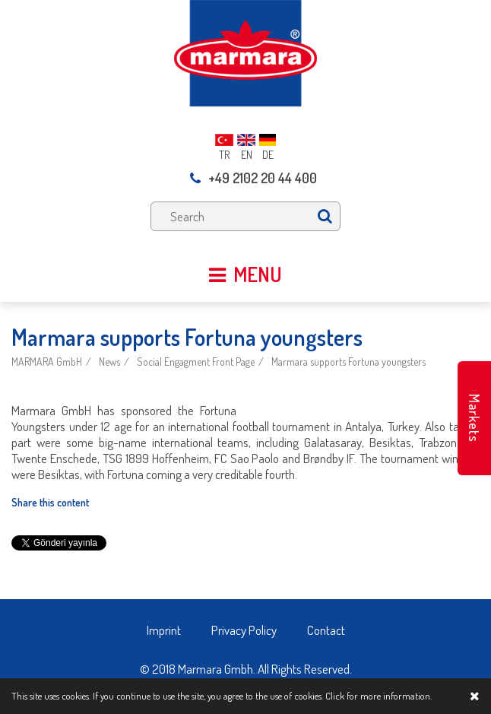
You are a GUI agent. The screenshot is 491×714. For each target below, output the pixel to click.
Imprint (164, 630)
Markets (474, 418)
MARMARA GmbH (46, 361)
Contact (326, 630)
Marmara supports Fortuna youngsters (348, 361)
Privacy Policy (244, 630)
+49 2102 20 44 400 (253, 178)
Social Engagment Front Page (196, 361)
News (109, 361)
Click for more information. (378, 696)
